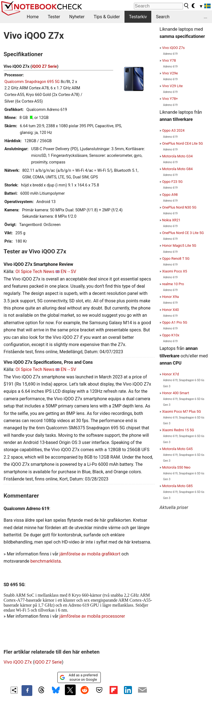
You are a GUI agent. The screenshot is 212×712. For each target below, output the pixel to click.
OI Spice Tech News (34, 271)
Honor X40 (170, 310)
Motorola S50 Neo (176, 467)
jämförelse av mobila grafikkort (89, 554)
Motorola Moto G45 (177, 449)
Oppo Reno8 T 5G (175, 258)
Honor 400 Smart (175, 393)
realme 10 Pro (173, 284)
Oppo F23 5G (172, 182)
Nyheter (76, 16)
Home (33, 16)
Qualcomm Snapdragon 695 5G (32, 81)
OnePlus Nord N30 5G (179, 207)
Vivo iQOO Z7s (173, 48)
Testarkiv (138, 16)
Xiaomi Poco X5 (174, 271)
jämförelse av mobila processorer (92, 616)
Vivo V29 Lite (172, 86)
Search (162, 16)
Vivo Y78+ (170, 99)
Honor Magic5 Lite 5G (179, 245)
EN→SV (68, 271)
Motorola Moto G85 (177, 486)
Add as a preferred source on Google (78, 677)
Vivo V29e (170, 73)
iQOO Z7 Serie (44, 66)
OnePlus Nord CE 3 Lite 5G (183, 233)
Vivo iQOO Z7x (18, 662)
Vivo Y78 (169, 60)
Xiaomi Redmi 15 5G (178, 430)
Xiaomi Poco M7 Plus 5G (181, 411)
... (205, 16)
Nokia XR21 (171, 220)
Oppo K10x (170, 335)
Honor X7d (170, 374)
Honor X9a (170, 297)
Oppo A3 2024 (173, 130)
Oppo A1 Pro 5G (174, 322)
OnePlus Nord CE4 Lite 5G (182, 143)
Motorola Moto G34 (177, 156)
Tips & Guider (107, 16)
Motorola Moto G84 (177, 169)
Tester (54, 16)
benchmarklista (45, 561)
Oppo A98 (169, 195)
